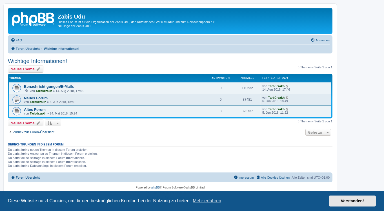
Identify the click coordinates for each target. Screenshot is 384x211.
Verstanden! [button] (352, 201)
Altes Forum (35, 109)
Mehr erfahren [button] (207, 200)
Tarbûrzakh (44, 91)
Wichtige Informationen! (37, 61)
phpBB (155, 187)
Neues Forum (36, 98)
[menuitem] (16, 40)
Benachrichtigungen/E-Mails (49, 86)
